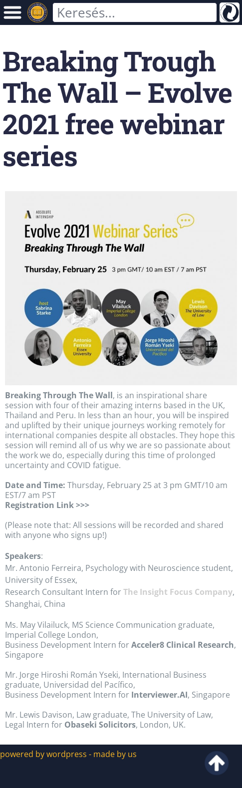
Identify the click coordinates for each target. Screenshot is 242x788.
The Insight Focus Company (178, 591)
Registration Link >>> (47, 505)
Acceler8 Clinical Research (182, 644)
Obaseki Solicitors (100, 724)
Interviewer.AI (159, 694)
